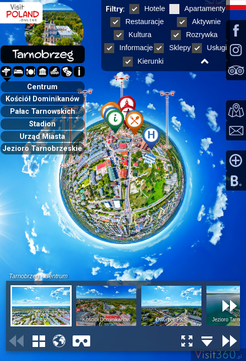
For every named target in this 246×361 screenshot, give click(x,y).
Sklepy (172, 47)
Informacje (128, 47)
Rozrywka (194, 34)
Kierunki (143, 61)
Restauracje (137, 21)
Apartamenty (197, 8)
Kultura (133, 34)
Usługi (209, 47)
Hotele (147, 8)
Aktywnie (199, 21)
